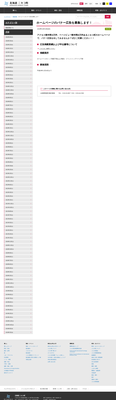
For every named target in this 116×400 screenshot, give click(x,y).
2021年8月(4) (19, 208)
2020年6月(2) (19, 260)
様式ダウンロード (8, 366)
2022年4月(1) (19, 186)
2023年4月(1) (19, 161)
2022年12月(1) (19, 175)
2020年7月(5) (19, 256)
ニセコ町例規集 (95, 375)
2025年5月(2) (19, 77)
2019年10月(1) (19, 282)
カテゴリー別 (18, 23)
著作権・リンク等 (58, 382)
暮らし (15, 10)
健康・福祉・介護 (8, 359)
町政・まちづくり (101, 10)
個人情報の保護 (45, 382)
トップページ (7, 16)
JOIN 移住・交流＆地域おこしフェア (57, 350)
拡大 (91, 3)
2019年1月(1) (19, 311)
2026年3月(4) (19, 44)
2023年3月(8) (19, 165)
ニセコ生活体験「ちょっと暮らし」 (56, 348)
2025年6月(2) (19, 73)
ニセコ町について (52, 341)
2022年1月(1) (19, 197)
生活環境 (6, 350)
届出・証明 (6, 344)
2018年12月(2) (19, 315)
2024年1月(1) (19, 128)
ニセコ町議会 (95, 344)
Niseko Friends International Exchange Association (78, 344)
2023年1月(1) (19, 172)
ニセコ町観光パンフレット (32, 348)
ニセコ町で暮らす (52, 344)
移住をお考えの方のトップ (54, 339)
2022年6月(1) (19, 183)
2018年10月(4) (19, 318)
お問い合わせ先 (51, 355)
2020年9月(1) (19, 249)
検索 (108, 16)
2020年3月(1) (19, 267)
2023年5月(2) (19, 157)
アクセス (86, 382)
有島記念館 (28, 353)
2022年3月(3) (19, 190)
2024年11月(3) (19, 91)
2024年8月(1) (19, 102)
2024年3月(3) (19, 121)
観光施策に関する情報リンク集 (33, 350)
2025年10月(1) (19, 62)
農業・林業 (94, 359)
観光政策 (28, 346)
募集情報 (15, 16)
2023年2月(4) (19, 168)
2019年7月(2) (19, 293)
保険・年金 (6, 355)
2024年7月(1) (19, 106)
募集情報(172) (19, 29)
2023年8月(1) (19, 146)
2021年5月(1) (19, 219)
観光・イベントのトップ (32, 339)
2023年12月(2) (19, 132)
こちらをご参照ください (47, 48)
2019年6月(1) (19, 296)
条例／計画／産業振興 (97, 350)
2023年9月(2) (19, 143)
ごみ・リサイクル (8, 348)
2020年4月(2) (19, 263)
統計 (93, 370)
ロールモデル (51, 346)
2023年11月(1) (19, 135)
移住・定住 (58, 10)
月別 (18, 34)
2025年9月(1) (19, 66)
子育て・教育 (7, 357)
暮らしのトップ (8, 339)
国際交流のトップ (74, 339)
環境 (93, 357)
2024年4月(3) (19, 117)
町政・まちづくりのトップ (98, 339)
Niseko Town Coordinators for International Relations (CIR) (79, 348)
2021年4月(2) (19, 223)
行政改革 (94, 366)
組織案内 (94, 348)
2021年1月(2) (19, 234)
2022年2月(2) (19, 194)
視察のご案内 (95, 372)
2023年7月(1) (19, 150)
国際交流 (79, 10)
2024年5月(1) (19, 113)
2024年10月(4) (19, 95)
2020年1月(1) (19, 274)
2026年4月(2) (19, 40)
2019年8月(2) (19, 289)
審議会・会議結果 (96, 364)
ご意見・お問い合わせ (73, 382)
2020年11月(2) (19, 241)
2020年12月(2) (19, 238)
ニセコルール (29, 344)
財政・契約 (94, 368)
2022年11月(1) (19, 179)
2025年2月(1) (19, 84)
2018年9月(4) (19, 322)
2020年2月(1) (19, 271)
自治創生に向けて (96, 353)
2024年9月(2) (19, 99)
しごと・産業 (7, 353)
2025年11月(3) (19, 58)
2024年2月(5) (19, 124)
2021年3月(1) (19, 227)
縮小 (81, 3)
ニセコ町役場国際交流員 (76, 341)
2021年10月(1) (19, 205)
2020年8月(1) (19, 252)
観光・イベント (36, 10)
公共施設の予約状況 (9, 364)
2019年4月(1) (19, 304)
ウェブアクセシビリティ (11, 382)
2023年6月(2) (19, 153)
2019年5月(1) (19, 300)
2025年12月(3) (19, 55)
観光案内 (28, 341)
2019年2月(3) (19, 307)
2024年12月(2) (19, 88)
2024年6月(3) (19, 110)
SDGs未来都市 (95, 355)
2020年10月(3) (19, 245)
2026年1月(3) (19, 51)
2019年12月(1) (19, 278)
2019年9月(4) (19, 285)
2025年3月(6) (19, 80)
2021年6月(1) (19, 216)
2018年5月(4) (19, 326)
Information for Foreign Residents (11, 361)
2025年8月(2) (19, 69)
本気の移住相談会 (52, 353)
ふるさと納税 (95, 361)
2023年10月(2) (19, 139)
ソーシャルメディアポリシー (29, 382)
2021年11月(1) (19, 201)
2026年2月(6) (19, 47)
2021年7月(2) (19, 212)
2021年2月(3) (19, 230)
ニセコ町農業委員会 (96, 346)
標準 (86, 3)
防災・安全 (6, 341)
